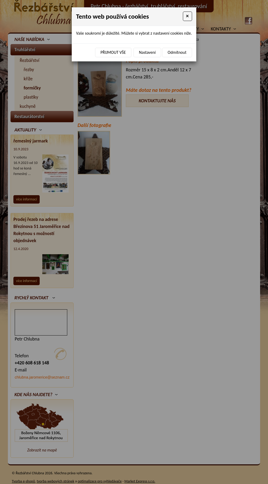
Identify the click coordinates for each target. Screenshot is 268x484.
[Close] (187, 16)
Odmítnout (177, 52)
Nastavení (147, 52)
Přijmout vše (113, 52)
